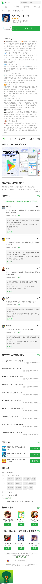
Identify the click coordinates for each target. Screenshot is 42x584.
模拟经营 (10, 479)
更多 (37, 192)
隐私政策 (9, 498)
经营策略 (27, 479)
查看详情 (35, 448)
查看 (7, 525)
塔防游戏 (10, 488)
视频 (38, 139)
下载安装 (25, 21)
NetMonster (21, 520)
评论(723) (12, 139)
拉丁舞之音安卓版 (7, 520)
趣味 (33, 479)
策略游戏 (18, 479)
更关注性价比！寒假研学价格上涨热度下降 (13, 369)
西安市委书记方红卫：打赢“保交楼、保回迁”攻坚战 (13, 432)
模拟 (30, 488)
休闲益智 (18, 488)
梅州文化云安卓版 (34, 543)
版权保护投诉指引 (21, 557)
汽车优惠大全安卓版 (21, 543)
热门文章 (22, 139)
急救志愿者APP (34, 520)
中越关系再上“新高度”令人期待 (12, 377)
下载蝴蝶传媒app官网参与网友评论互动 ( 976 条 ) (21, 201)
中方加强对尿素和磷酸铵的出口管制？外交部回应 (13, 400)
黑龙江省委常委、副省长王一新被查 (13, 424)
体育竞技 (10, 483)
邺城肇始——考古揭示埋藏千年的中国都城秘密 (13, 385)
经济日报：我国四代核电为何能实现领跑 (13, 361)
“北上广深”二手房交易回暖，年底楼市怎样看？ (13, 393)
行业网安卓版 (7, 543)
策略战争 (18, 483)
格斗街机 (32, 483)
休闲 (25, 483)
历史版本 (31, 139)
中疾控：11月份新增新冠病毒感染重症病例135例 (13, 408)
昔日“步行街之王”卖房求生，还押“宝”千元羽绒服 (13, 416)
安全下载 (28, 28)
